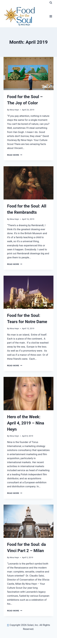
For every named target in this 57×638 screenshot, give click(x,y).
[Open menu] (50, 16)
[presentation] (28, 73)
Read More (14, 155)
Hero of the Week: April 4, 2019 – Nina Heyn (25, 423)
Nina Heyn (14, 109)
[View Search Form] (50, 2)
